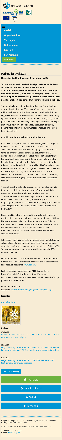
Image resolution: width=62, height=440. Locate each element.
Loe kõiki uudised (11, 372)
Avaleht (8, 30)
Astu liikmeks (9, 59)
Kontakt (8, 49)
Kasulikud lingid (31, 388)
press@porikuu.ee (9, 302)
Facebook (31, 406)
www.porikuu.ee (31, 264)
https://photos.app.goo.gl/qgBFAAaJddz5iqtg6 (32, 289)
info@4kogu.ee (14, 432)
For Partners (11, 54)
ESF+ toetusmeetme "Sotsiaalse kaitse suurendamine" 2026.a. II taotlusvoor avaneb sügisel (30, 336)
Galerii (31, 397)
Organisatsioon (12, 35)
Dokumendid (11, 45)
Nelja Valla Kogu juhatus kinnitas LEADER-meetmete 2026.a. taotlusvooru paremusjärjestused (28, 361)
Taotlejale (9, 40)
